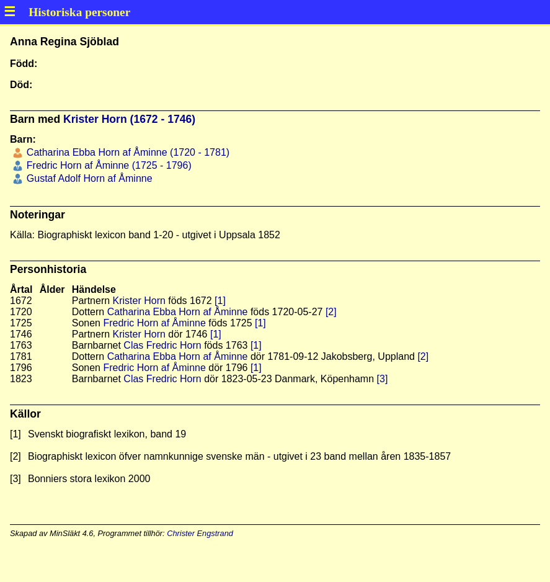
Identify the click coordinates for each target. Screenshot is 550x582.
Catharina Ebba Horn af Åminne (177, 312)
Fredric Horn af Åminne (154, 323)
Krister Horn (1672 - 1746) (129, 119)
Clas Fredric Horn (162, 345)
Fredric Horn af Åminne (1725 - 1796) (107, 165)
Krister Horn (139, 300)
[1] (220, 300)
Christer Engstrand (200, 533)
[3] (382, 379)
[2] (331, 312)
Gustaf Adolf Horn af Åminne (88, 178)
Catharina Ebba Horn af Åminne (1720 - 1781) (126, 152)
